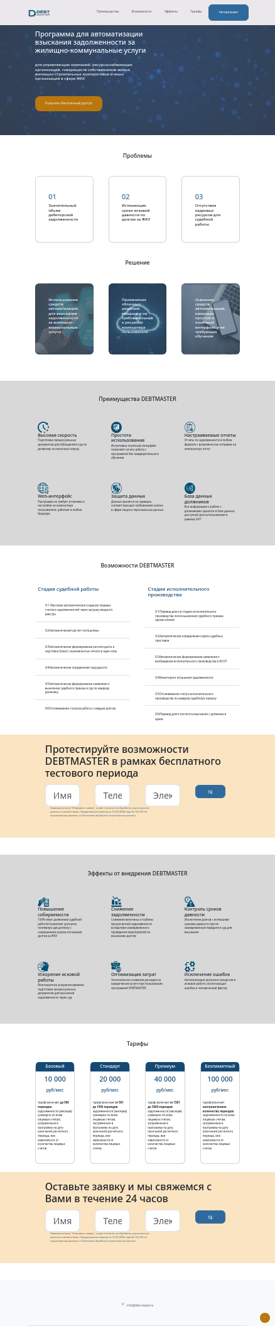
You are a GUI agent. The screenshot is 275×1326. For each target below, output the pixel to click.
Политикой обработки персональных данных (109, 815)
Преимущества (106, 11)
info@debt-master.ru (140, 1305)
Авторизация (227, 12)
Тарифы (194, 11)
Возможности (141, 11)
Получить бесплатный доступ (68, 103)
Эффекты (169, 11)
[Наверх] (264, 1317)
